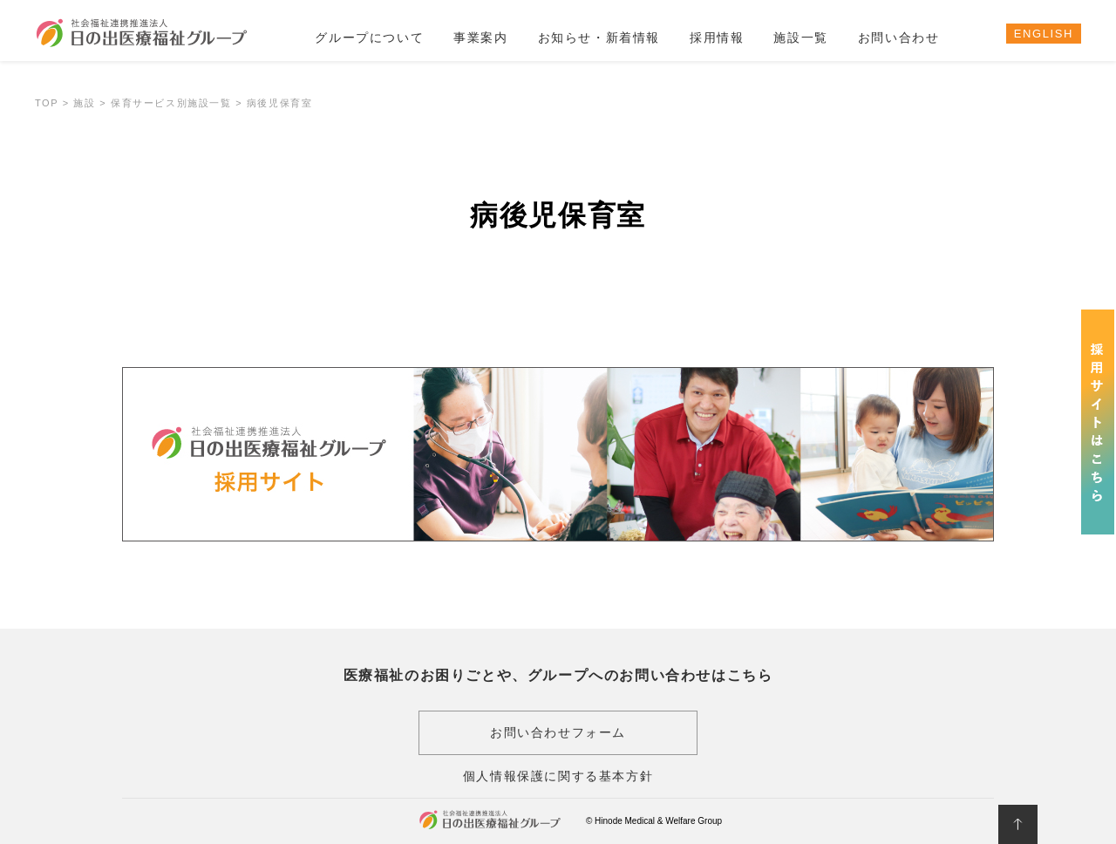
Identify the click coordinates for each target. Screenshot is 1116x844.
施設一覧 (800, 37)
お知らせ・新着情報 (599, 37)
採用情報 (717, 37)
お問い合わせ (899, 37)
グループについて (369, 37)
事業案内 (480, 37)
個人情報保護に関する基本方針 (558, 776)
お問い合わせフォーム (558, 732)
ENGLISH (1043, 33)
